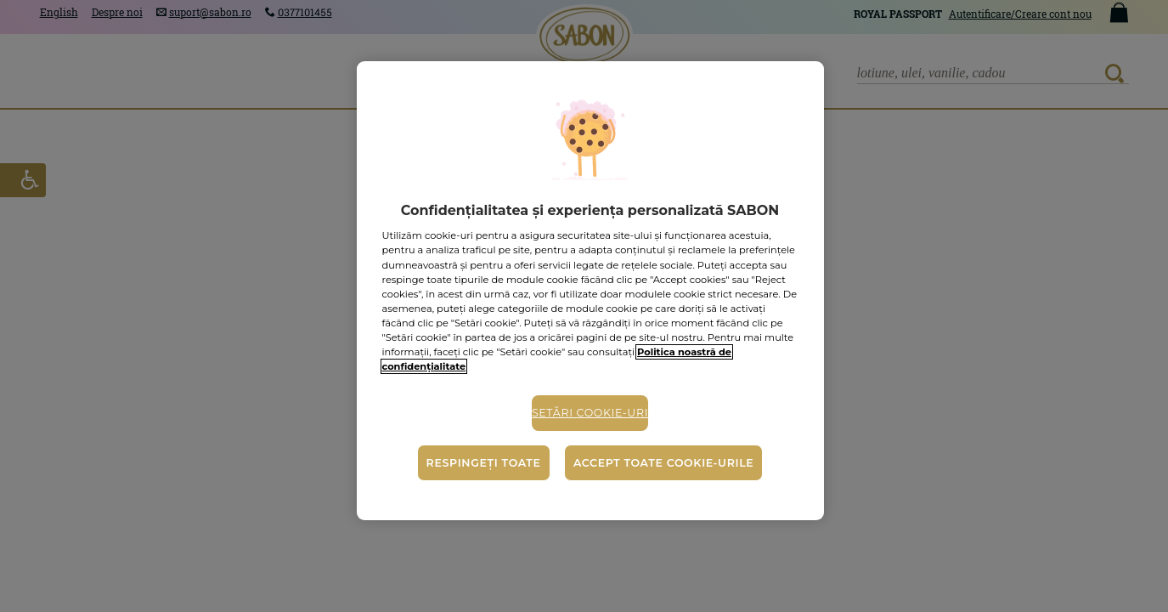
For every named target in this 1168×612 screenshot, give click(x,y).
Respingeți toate (483, 462)
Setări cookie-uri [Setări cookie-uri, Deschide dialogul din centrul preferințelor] (590, 412)
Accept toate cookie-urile (663, 462)
